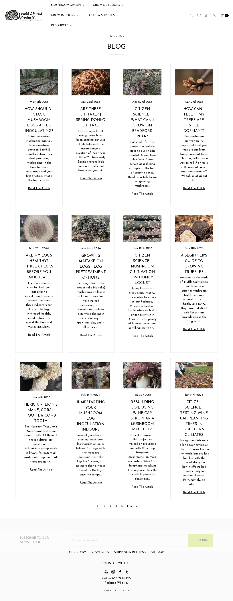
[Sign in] (214, 15)
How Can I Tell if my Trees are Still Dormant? (194, 120)
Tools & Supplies (102, 15)
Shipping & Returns (130, 566)
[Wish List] (198, 15)
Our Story (77, 566)
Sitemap (157, 566)
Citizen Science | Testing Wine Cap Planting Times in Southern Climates (194, 422)
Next (132, 506)
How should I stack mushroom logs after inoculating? (39, 120)
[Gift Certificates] (206, 15)
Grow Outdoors (108, 5)
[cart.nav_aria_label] (223, 15)
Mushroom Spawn (67, 5)
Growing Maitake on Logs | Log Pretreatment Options (91, 270)
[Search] (191, 15)
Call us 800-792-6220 (116, 578)
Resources (61, 25)
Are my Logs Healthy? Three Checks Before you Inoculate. (39, 280)
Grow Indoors (64, 15)
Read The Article (39, 188)
